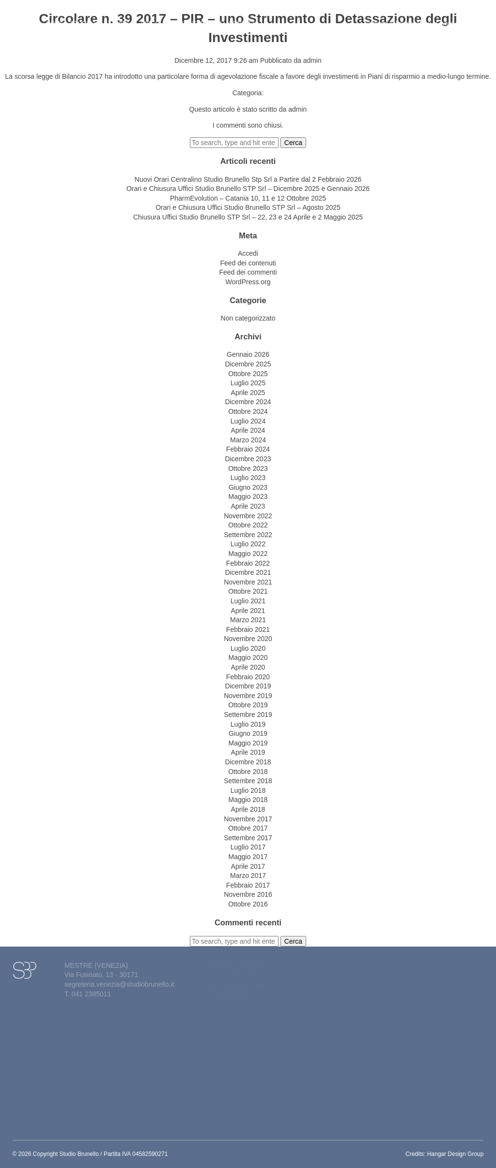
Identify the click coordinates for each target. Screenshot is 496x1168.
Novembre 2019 (248, 696)
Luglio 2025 (248, 383)
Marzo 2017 (248, 875)
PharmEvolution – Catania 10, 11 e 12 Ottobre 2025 (248, 198)
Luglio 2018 (248, 790)
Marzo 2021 (248, 620)
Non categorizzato (248, 318)
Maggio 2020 (248, 657)
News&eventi (200, 18)
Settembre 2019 (248, 714)
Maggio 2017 (248, 857)
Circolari (156, 18)
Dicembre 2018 (248, 762)
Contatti (243, 18)
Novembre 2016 (248, 894)
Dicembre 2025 (248, 364)
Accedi (248, 253)
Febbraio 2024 (248, 449)
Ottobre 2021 (248, 591)
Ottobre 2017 (248, 828)
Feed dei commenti (248, 272)
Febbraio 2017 (248, 885)
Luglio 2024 (248, 421)
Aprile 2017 (248, 866)
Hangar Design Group (455, 1154)
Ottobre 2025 (248, 374)
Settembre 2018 (248, 781)
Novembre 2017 (248, 819)
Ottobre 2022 (248, 525)
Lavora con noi (455, 18)
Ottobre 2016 (248, 904)
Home (55, 18)
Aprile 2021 (248, 610)
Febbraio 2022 (248, 563)
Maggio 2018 (248, 799)
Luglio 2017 (248, 847)
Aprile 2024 (248, 430)
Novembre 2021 (248, 582)
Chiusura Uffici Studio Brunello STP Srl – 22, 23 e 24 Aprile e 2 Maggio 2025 (248, 217)
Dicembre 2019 (248, 686)
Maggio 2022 (248, 553)
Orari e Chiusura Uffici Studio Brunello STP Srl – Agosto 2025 (248, 207)
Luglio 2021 (248, 601)
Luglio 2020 (248, 648)
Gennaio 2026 (248, 354)
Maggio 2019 (248, 743)
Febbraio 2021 (248, 629)
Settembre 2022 (248, 535)
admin (312, 60)
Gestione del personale (396, 18)
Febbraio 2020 (248, 677)
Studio (83, 18)
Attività (119, 18)
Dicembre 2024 (248, 402)
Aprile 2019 (248, 752)
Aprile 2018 (248, 809)
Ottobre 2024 (248, 411)
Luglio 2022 (248, 544)
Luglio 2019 (248, 724)
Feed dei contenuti (248, 263)
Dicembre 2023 (248, 459)
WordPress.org (247, 282)
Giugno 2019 (248, 733)
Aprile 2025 (248, 392)
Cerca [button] (293, 142)
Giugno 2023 (248, 487)
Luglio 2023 (248, 478)
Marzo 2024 (248, 440)
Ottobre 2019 (248, 705)
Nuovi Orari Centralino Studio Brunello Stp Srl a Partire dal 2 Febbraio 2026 (248, 179)
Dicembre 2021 (248, 572)
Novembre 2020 (248, 638)
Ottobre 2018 (248, 771)
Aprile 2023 (248, 506)
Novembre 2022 (248, 516)
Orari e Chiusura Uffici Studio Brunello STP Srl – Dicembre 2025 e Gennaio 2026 (248, 188)
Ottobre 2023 (248, 468)
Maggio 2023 (248, 496)
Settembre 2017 (248, 838)
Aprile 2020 (248, 667)
